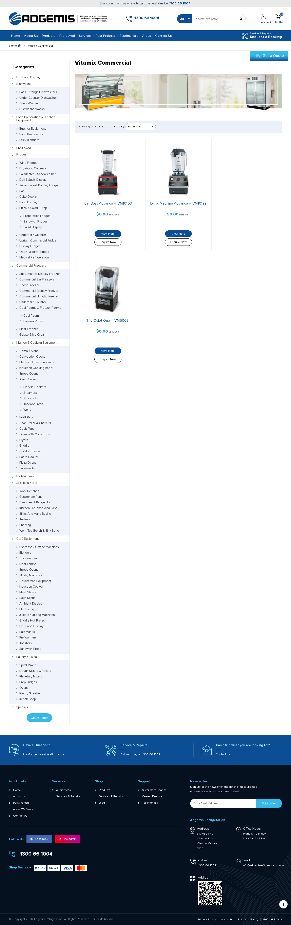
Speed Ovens (28, 374)
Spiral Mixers (28, 665)
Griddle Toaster (30, 451)
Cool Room (31, 316)
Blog (102, 802)
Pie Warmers (28, 637)
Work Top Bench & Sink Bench (39, 531)
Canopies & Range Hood (36, 502)
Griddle (24, 446)
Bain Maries (27, 632)
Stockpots (30, 398)
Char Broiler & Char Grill (35, 423)
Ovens (23, 688)
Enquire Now (107, 241)
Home (15, 36)
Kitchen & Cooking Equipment (37, 343)
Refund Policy (272, 919)
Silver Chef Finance (154, 790)
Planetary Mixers (30, 676)
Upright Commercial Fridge (37, 240)
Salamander (27, 468)
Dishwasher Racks (32, 109)
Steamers (30, 393)
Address (203, 828)
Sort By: (119, 126)
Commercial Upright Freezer (38, 296)
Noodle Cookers (34, 387)
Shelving (25, 525)
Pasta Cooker (28, 457)
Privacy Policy (206, 919)
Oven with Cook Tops (34, 434)
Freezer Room (33, 321)
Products (104, 790)
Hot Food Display (28, 77)
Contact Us (163, 36)
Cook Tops (27, 429)
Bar (21, 191)
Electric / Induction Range (36, 362)
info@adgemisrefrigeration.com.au (44, 754)
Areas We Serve (23, 809)
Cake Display (28, 197)
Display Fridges (30, 246)
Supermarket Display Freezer (39, 274)
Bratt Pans (26, 417)
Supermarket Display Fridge (38, 185)
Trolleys (24, 519)
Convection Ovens (32, 357)
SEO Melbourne (103, 919)
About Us (31, 36)
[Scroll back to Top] (283, 904)
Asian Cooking (29, 379)
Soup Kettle (27, 598)
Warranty (227, 919)
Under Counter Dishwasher (38, 98)
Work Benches (29, 491)
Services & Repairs (68, 796)
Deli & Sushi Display (32, 180)
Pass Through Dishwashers (38, 92)
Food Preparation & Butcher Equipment (35, 118)
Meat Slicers (27, 592)
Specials (22, 707)
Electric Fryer (28, 609)
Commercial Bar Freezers (36, 279)
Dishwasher (24, 84)
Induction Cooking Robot (36, 368)
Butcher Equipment (32, 129)
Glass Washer (28, 103)
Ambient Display (30, 604)
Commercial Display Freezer (38, 291)
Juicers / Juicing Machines (37, 615)
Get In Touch (39, 718)
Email (246, 860)
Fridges (21, 154)
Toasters (25, 643)
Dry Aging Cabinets (32, 168)
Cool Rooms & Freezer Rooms (40, 308)
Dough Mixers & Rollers (35, 671)
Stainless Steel (26, 483)
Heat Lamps (27, 564)
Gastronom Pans (30, 497)
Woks (27, 410)
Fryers (23, 440)
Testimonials (129, 36)
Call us (202, 860)
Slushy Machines (30, 575)
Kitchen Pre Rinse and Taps (38, 508)
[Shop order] (140, 126)
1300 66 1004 (180, 3)
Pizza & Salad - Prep (33, 208)
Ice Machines (25, 476)
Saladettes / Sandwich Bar (37, 174)
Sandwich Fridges (35, 221)
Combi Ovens (28, 351)
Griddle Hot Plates (32, 620)
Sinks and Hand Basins (35, 514)
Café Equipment (27, 539)
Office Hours (252, 828)
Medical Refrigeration (34, 257)
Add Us (203, 877)
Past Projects (106, 36)
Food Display (28, 202)
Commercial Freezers (31, 266)
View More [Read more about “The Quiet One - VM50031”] (246, 233)
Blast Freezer (28, 329)
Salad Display (32, 227)
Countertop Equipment (35, 581)
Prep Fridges (28, 682)
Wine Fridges (28, 163)
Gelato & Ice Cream (32, 335)
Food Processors (31, 134)
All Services (63, 790)
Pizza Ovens (28, 463)
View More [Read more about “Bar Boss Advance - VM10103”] (107, 233)
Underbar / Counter (32, 235)
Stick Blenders (29, 140)
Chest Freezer (29, 285)
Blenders (25, 553)
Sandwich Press (30, 649)
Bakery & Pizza (26, 657)
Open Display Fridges (34, 252)
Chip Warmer (28, 558)
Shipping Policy (247, 919)
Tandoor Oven (33, 404)
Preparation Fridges (37, 216)
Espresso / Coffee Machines (39, 547)
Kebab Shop (27, 699)
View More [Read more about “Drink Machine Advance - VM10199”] (176, 233)
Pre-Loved (23, 148)
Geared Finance (152, 796)
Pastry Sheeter (29, 693)
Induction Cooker (31, 587)
